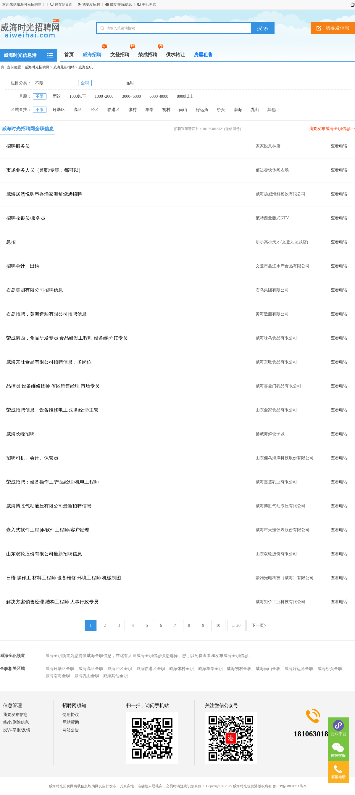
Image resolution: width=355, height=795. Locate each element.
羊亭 (149, 109)
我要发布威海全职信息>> (332, 128)
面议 (57, 96)
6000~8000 (158, 96)
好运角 (202, 109)
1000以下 (78, 96)
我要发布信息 (15, 714)
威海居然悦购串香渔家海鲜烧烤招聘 (44, 194)
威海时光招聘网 (37, 67)
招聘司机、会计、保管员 (32, 457)
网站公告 (70, 730)
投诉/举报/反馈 (16, 730)
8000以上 (185, 96)
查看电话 (339, 146)
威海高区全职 (90, 668)
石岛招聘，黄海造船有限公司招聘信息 (46, 314)
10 (218, 625)
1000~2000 (104, 96)
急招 (11, 242)
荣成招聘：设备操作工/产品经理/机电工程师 (52, 481)
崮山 (183, 109)
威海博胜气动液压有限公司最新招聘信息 (48, 505)
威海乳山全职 (86, 676)
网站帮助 (70, 722)
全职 (85, 83)
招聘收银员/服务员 (25, 218)
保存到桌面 (63, 4)
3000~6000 (131, 96)
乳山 (255, 109)
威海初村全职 (239, 668)
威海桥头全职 (329, 668)
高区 (78, 109)
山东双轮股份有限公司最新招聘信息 (44, 553)
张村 (132, 109)
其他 (271, 109)
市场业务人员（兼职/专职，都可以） (44, 170)
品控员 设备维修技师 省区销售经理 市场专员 (53, 385)
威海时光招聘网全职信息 (28, 128)
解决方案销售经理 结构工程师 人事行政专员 (52, 601)
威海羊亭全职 (210, 668)
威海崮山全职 (268, 668)
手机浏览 (149, 4)
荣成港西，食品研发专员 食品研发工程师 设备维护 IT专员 (67, 338)
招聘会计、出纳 (22, 266)
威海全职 (85, 67)
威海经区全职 (119, 668)
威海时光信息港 (20, 55)
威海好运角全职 (298, 668)
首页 (69, 54)
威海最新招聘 (64, 67)
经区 (95, 109)
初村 (166, 109)
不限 (39, 83)
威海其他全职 (115, 676)
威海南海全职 (57, 676)
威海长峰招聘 (20, 433)
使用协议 (70, 714)
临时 (130, 83)
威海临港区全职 (150, 668)
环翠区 (59, 109)
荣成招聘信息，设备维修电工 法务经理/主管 (52, 409)
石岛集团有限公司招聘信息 (34, 290)
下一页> (258, 625)
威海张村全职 (181, 668)
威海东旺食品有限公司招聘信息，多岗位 (48, 361)
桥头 (221, 109)
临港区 (113, 109)
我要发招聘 (91, 4)
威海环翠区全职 (59, 668)
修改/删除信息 (121, 4)
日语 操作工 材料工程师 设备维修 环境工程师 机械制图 (63, 577)
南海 (238, 109)
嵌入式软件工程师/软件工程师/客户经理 (47, 529)
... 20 (236, 625)
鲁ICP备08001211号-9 (289, 786)
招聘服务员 (18, 146)
